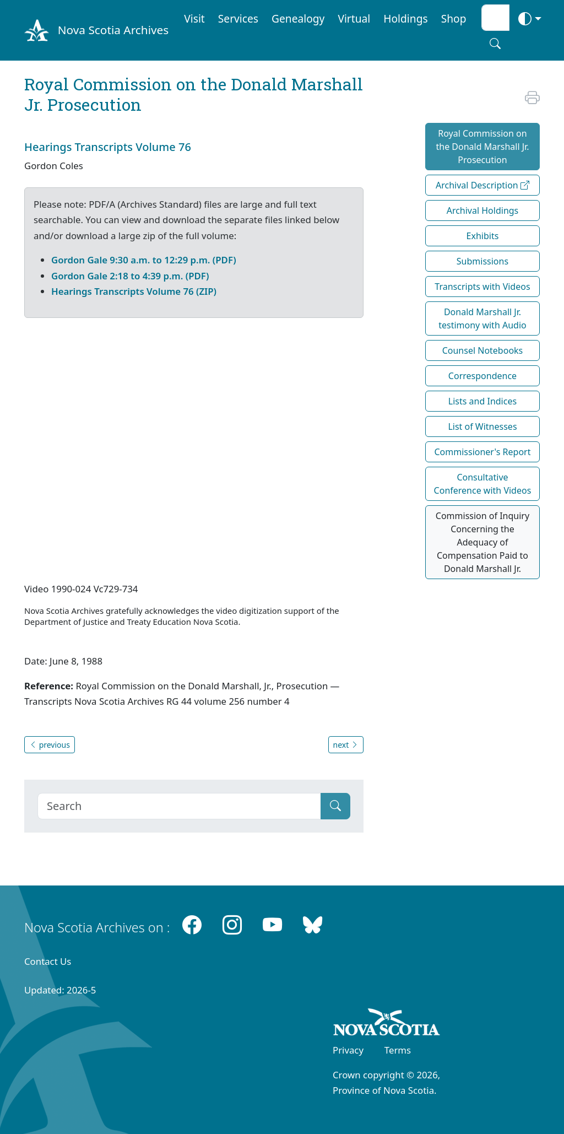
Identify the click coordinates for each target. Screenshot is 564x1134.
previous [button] (49, 744)
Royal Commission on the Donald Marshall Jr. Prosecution (482, 146)
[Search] (179, 806)
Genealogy (298, 18)
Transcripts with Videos (482, 286)
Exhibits (483, 236)
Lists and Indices (482, 401)
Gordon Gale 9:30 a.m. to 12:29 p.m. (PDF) (143, 259)
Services (238, 18)
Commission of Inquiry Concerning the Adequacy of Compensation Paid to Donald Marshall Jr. (482, 542)
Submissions (482, 261)
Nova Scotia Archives (113, 29)
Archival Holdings (483, 210)
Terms (397, 1050)
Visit (194, 18)
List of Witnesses (482, 426)
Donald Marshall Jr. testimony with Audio (482, 318)
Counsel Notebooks (482, 350)
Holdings (405, 18)
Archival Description (482, 185)
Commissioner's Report (482, 452)
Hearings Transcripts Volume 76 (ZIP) (133, 291)
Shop (454, 18)
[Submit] (335, 806)
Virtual (354, 18)
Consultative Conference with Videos (483, 483)
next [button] (346, 744)
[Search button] (495, 43)
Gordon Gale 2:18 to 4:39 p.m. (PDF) (130, 275)
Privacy (348, 1050)
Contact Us (47, 961)
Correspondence (482, 376)
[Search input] (495, 17)
